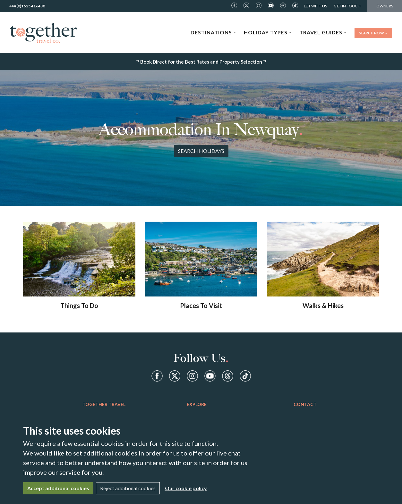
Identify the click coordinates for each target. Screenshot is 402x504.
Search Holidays (201, 151)
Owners (384, 6)
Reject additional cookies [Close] (128, 488)
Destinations (213, 32)
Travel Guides (322, 32)
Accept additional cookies (58, 488)
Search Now (373, 33)
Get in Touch (347, 6)
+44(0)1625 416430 (27, 6)
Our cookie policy (186, 488)
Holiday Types (268, 32)
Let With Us (315, 6)
